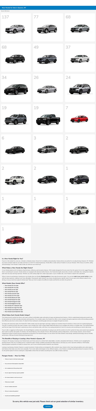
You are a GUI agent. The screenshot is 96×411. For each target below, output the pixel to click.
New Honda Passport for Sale (12, 299)
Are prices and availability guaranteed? (12, 395)
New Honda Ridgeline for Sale (13, 303)
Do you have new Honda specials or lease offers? (14, 363)
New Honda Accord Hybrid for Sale (14, 311)
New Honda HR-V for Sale (11, 287)
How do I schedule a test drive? (11, 386)
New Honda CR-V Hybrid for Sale (13, 305)
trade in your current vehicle (81, 276)
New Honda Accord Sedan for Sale (14, 309)
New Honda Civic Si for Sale (12, 295)
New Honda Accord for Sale (12, 293)
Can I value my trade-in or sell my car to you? (13, 377)
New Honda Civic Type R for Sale (13, 307)
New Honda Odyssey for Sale (12, 297)
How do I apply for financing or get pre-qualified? (14, 372)
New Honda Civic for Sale (11, 289)
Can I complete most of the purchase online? (13, 368)
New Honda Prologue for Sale (12, 301)
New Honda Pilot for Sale (11, 291)
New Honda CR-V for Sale (11, 285)
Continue (48, 406)
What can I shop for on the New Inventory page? (14, 359)
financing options (45, 276)
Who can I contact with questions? (11, 391)
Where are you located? (9, 382)
